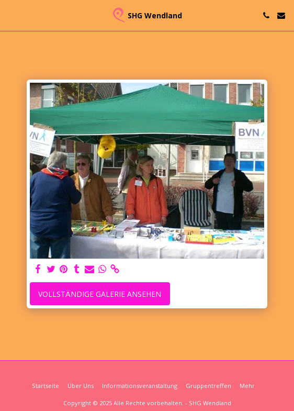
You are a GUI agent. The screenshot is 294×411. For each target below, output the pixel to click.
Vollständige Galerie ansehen (99, 294)
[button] (11, 15)
